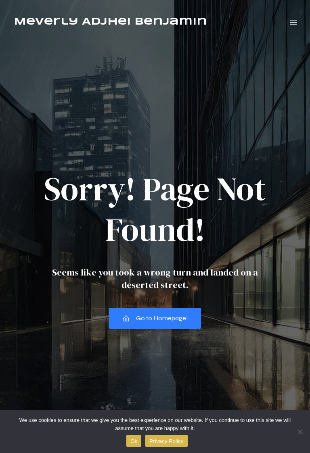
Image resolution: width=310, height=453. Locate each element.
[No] (300, 432)
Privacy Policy (166, 441)
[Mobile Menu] (293, 22)
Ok (133, 441)
